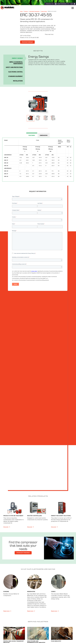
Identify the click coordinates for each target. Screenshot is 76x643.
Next (69, 104)
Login (71, 3)
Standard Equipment (15, 76)
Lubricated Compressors (34, 11)
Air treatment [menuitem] (30, 620)
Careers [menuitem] (61, 616)
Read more (6, 412)
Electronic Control (15, 71)
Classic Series (44, 11)
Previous (7, 104)
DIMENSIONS (44, 135)
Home (21, 11)
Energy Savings (17, 58)
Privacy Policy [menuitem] (10, 633)
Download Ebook (26, 491)
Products (26, 11)
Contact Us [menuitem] (9, 635)
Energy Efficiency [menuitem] (47, 612)
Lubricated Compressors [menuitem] (33, 616)
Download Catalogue (27, 42)
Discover (5, 328)
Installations (18, 80)
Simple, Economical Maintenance (16, 62)
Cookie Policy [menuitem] (17, 633)
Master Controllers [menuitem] (31, 622)
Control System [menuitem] (31, 624)
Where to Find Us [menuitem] (63, 612)
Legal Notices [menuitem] (24, 633)
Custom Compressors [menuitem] (32, 618)
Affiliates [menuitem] (62, 614)
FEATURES (32, 135)
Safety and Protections (14, 67)
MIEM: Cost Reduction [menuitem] (48, 614)
